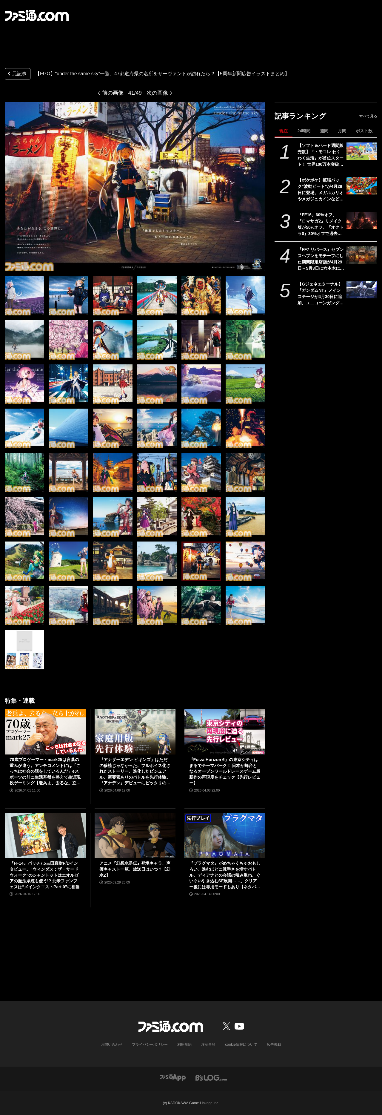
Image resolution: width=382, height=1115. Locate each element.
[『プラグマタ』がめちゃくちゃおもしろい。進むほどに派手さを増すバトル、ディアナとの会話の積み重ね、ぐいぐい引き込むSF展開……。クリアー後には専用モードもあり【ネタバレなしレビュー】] (224, 835)
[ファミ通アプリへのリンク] (173, 1076)
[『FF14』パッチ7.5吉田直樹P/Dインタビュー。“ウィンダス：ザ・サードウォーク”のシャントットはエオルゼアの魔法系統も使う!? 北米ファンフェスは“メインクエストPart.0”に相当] (45, 835)
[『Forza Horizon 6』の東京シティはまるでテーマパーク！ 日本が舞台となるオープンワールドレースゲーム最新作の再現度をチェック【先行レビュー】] (224, 731)
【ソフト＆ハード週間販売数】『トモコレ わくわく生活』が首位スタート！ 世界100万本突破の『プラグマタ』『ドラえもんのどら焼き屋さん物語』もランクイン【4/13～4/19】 (321, 155)
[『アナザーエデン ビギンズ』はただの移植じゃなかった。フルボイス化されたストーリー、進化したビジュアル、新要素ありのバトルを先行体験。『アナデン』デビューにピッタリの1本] (135, 731)
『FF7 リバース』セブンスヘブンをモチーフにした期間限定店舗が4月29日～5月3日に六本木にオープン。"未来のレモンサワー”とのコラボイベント (321, 259)
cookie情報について (241, 1044)
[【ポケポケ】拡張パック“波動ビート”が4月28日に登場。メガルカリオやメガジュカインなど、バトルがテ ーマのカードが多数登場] (361, 185)
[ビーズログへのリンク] (211, 1076)
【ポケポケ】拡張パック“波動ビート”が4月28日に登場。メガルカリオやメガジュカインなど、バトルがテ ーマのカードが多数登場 (321, 190)
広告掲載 (274, 1044)
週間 (324, 130)
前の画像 (113, 93)
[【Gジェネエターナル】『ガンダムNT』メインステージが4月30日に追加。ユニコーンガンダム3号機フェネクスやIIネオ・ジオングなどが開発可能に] (361, 289)
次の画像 (157, 93)
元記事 (16, 74)
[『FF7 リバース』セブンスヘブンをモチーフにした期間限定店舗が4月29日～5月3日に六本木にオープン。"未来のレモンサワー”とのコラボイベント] (361, 255)
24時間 (303, 130)
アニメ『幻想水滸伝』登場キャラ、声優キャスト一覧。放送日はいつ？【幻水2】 (134, 869)
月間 (342, 130)
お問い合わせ (112, 1044)
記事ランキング (300, 116)
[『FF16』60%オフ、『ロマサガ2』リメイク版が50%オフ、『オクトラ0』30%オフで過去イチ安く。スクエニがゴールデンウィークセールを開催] (361, 220)
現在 (283, 130)
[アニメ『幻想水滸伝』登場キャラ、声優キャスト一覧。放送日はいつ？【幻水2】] (135, 835)
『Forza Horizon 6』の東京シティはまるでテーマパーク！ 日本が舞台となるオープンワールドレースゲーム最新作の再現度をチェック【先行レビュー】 (224, 771)
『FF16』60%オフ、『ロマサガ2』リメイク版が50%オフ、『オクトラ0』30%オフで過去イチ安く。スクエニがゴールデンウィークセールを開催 (321, 224)
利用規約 (185, 1044)
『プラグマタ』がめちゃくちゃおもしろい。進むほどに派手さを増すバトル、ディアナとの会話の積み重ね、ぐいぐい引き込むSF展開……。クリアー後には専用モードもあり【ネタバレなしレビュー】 (224, 875)
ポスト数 (364, 130)
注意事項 (208, 1044)
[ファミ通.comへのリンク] (37, 15)
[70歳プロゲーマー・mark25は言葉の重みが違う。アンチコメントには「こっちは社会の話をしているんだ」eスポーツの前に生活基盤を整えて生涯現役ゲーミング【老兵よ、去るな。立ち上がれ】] (45, 731)
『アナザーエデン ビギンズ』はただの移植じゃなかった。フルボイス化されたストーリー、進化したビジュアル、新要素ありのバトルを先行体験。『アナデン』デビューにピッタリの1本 (134, 771)
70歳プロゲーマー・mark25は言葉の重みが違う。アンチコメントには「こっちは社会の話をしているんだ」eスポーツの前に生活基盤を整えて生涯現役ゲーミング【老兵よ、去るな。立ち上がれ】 (45, 771)
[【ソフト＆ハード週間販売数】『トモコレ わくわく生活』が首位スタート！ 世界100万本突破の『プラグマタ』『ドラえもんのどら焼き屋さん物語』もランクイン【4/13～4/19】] (361, 151)
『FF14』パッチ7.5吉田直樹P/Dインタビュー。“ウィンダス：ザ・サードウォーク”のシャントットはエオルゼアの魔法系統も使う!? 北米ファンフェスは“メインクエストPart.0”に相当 (45, 875)
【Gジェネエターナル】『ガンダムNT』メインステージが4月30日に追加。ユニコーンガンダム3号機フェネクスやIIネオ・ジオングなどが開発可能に (321, 294)
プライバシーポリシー (150, 1044)
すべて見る (368, 116)
